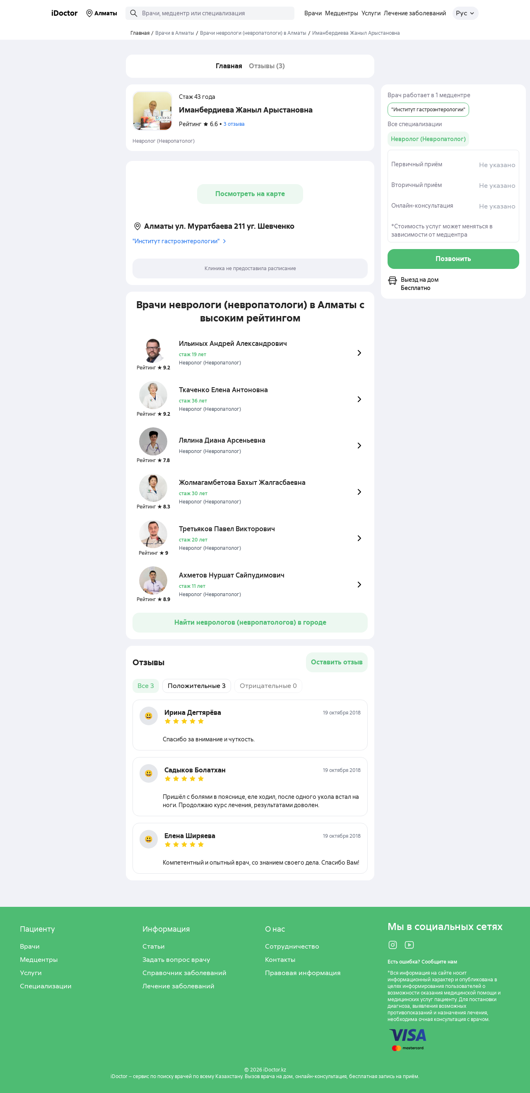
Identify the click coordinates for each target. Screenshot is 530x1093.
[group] (428, 139)
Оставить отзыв (337, 662)
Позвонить (453, 258)
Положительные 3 (197, 685)
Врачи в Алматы (174, 33)
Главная (229, 66)
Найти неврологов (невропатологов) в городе (250, 622)
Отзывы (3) (267, 66)
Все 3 (145, 685)
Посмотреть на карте (250, 193)
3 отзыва (234, 124)
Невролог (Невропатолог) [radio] (428, 139)
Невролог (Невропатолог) (163, 141)
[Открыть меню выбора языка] (465, 13)
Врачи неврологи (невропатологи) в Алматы (253, 33)
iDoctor (64, 13)
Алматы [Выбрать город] (100, 13)
